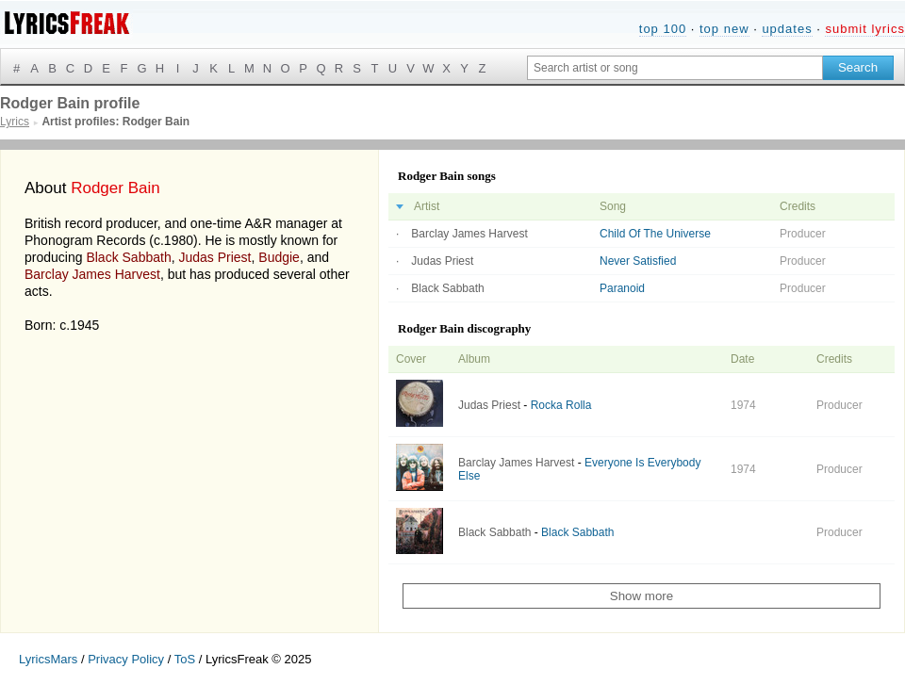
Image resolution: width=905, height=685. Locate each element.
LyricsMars (48, 659)
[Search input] (675, 68)
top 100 (662, 29)
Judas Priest (214, 257)
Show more (641, 596)
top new (724, 29)
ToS (184, 659)
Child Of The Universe (655, 233)
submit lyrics (865, 29)
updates (787, 29)
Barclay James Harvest (92, 274)
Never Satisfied (638, 261)
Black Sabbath (128, 257)
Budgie (279, 257)
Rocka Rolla (561, 405)
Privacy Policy (126, 659)
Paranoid (622, 288)
